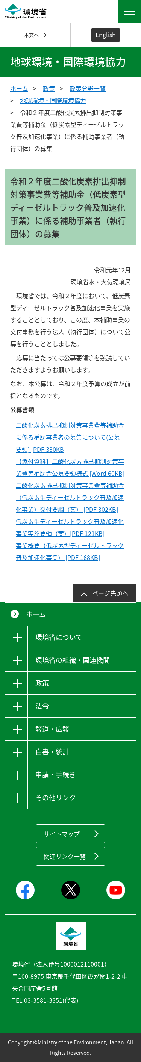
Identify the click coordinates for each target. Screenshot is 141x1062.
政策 (49, 88)
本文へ (31, 34)
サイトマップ (62, 833)
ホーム (19, 88)
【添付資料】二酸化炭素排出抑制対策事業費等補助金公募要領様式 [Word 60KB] (70, 467)
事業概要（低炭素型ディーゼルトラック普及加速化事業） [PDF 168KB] (70, 551)
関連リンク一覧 (65, 856)
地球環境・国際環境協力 (53, 100)
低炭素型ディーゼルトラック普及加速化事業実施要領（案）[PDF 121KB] (70, 527)
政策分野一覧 (88, 88)
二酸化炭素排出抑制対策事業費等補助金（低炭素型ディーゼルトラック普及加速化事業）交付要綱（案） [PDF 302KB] (70, 497)
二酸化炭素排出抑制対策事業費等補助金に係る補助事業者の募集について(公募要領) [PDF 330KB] (70, 437)
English (106, 34)
